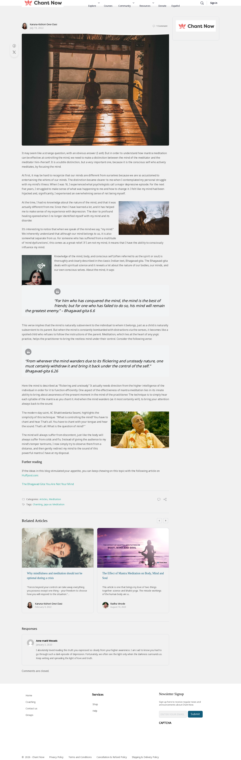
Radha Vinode (117, 603)
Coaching (30, 702)
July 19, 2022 (37, 27)
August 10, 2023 (118, 606)
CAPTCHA (165, 723)
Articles (43, 499)
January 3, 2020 (44, 644)
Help (95, 710)
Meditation (55, 499)
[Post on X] (14, 52)
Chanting (38, 504)
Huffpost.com (30, 475)
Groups (29, 715)
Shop (95, 704)
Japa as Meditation (54, 504)
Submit (195, 714)
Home (29, 695)
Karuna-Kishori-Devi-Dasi (43, 24)
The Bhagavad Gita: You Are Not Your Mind (48, 484)
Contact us (31, 708)
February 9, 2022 (43, 606)
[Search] (202, 3)
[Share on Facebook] (14, 46)
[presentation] (184, 733)
